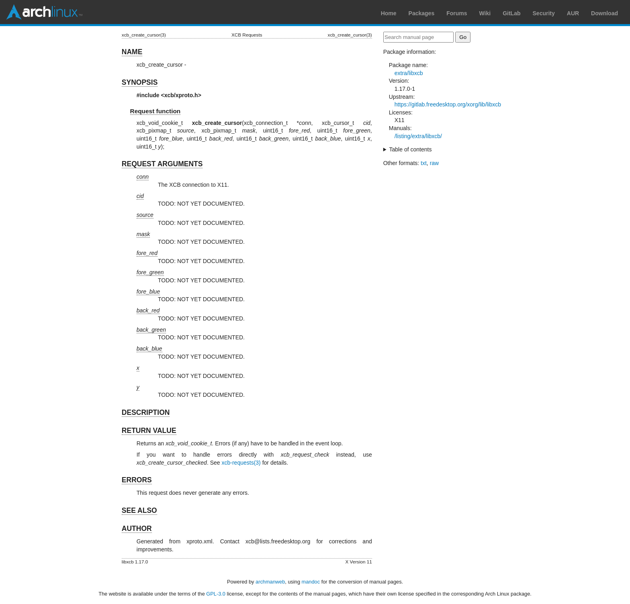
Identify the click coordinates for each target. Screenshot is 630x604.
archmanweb (270, 582)
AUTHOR (137, 528)
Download (604, 13)
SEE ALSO (139, 510)
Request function (155, 111)
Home (389, 13)
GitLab (511, 13)
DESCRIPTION (146, 412)
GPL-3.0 (215, 594)
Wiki (485, 13)
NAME (132, 52)
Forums (456, 13)
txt (424, 163)
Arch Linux (44, 12)
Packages (422, 13)
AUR (573, 13)
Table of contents (410, 149)
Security (544, 13)
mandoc (311, 582)
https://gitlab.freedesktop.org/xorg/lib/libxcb (448, 104)
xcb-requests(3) (241, 462)
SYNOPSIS (140, 82)
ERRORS (137, 480)
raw (434, 163)
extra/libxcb (409, 73)
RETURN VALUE (149, 430)
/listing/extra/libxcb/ (418, 136)
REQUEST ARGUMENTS (162, 164)
